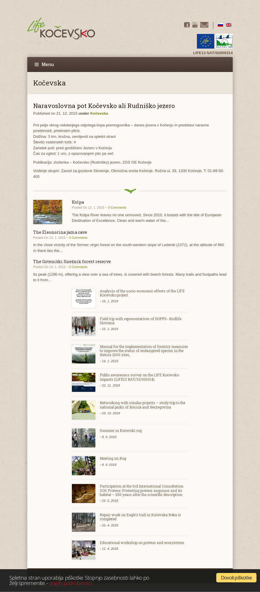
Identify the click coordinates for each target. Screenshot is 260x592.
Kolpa (78, 202)
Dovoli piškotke (236, 577)
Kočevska (99, 113)
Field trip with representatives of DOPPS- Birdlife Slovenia (140, 320)
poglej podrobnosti (70, 582)
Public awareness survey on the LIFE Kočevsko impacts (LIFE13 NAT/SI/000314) (139, 377)
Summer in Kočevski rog (121, 430)
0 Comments (117, 207)
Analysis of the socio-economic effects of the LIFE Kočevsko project (142, 293)
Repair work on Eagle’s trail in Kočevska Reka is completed (140, 516)
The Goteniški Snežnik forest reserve (72, 261)
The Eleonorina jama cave (60, 232)
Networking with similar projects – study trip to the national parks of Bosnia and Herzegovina (142, 404)
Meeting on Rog (113, 458)
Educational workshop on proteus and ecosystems (142, 542)
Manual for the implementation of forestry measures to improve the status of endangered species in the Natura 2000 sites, (144, 350)
